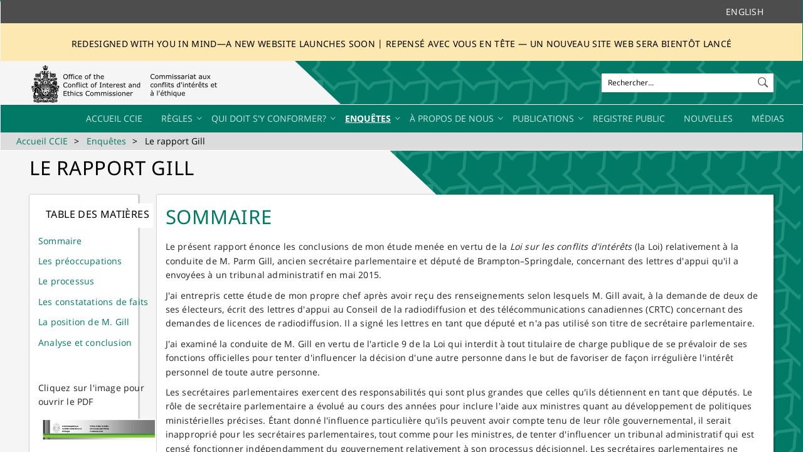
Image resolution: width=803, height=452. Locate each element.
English (744, 12)
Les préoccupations (80, 261)
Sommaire (60, 241)
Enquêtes (106, 141)
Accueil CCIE (42, 141)
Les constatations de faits (93, 302)
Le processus (66, 281)
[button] (764, 79)
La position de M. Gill (83, 322)
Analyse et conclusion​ (85, 342)
